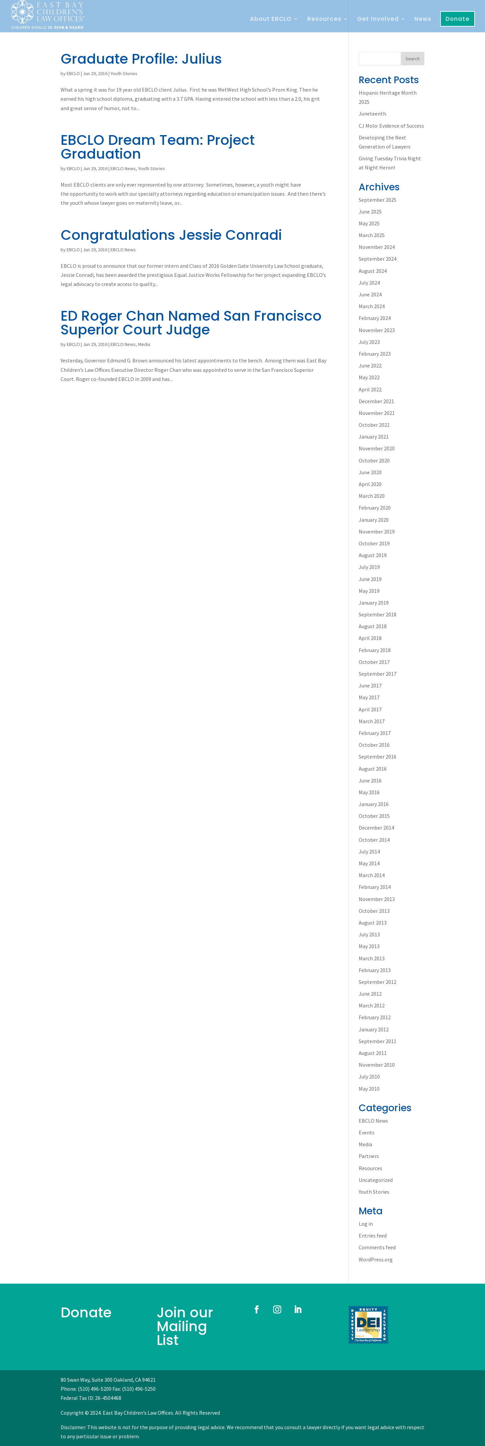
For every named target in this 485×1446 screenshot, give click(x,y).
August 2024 (373, 270)
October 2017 (374, 661)
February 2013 (375, 970)
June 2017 (370, 685)
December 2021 (376, 401)
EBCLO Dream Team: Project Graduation (158, 146)
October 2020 (374, 460)
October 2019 (374, 543)
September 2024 (377, 258)
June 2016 (370, 780)
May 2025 (369, 223)
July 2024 (369, 282)
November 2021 (377, 413)
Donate (458, 19)
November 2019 (377, 531)
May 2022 (369, 377)
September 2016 (377, 756)
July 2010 (369, 1076)
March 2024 (372, 306)
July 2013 (369, 934)
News (422, 20)
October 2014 (374, 839)
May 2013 (369, 946)
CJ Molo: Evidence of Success (391, 125)
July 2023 (369, 342)
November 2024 (377, 247)
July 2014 (369, 851)
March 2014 (372, 875)
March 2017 (372, 721)
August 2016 (373, 768)
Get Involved (378, 20)
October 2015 (374, 815)
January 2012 (374, 1029)
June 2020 (370, 472)
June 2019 (370, 579)
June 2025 (370, 211)
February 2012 (375, 1017)
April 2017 (370, 709)
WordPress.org (376, 1259)
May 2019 (369, 590)
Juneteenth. (373, 113)
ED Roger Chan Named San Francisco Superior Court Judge (191, 322)
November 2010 (377, 1064)
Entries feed (373, 1235)
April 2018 (370, 638)
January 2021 (374, 436)
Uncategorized (376, 1180)
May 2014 (369, 863)
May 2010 (369, 1088)
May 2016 (369, 792)
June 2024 (370, 294)
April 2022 (370, 389)
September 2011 (377, 1041)
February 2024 (375, 318)
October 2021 (374, 424)
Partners (369, 1156)
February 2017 (375, 733)
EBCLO (73, 73)
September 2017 (377, 673)
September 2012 (377, 981)
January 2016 (374, 804)
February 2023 (375, 353)
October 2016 (374, 744)
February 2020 (375, 507)
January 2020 (374, 519)
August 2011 (373, 1053)
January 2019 (374, 602)
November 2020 (377, 448)
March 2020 (372, 495)
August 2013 (373, 922)
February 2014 (375, 886)
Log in (366, 1223)
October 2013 (374, 910)
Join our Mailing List (185, 1326)
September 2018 (377, 614)
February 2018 (375, 650)
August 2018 (373, 626)
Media (144, 344)
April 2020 (370, 484)
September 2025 (377, 199)
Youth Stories (123, 73)
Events (367, 1132)
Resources (324, 20)
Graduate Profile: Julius (141, 58)
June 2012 (370, 993)
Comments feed (377, 1247)
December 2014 (376, 827)
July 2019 (369, 567)
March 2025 (372, 235)
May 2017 (369, 697)
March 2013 (372, 958)
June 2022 (370, 365)
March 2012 (372, 1005)
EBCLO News (123, 168)
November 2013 (377, 899)
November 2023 (377, 330)
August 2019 (373, 555)
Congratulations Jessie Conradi (171, 235)
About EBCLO (271, 20)
